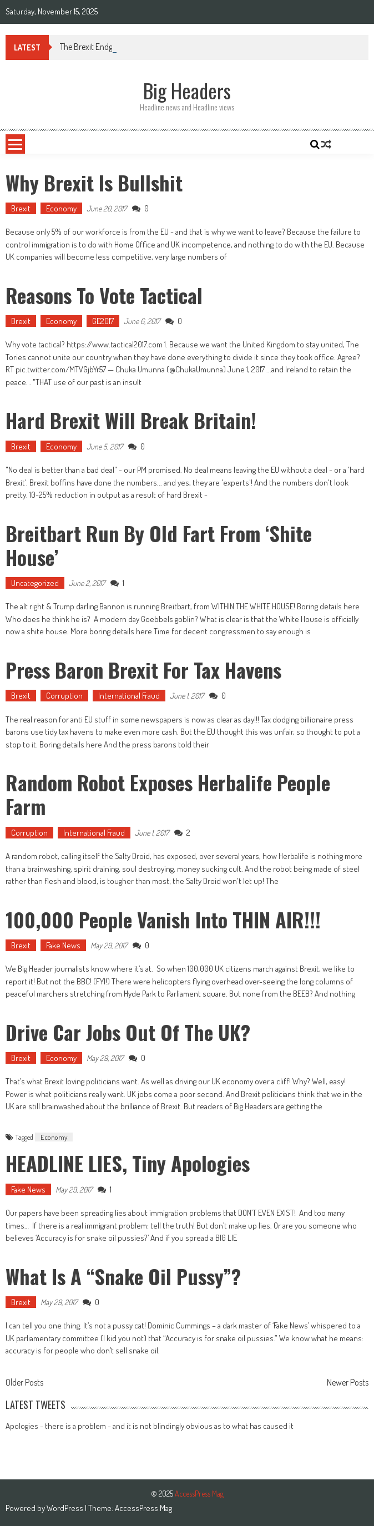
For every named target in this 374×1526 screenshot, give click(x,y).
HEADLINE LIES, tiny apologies (128, 1163)
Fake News (63, 945)
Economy (61, 208)
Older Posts (24, 1383)
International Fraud (129, 695)
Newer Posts (347, 1383)
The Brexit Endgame (94, 46)
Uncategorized (35, 583)
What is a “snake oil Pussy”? (123, 1276)
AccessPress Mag (143, 1508)
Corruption (64, 695)
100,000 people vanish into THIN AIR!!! (163, 919)
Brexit (21, 208)
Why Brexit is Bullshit (94, 182)
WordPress (66, 1508)
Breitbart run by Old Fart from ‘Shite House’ (159, 545)
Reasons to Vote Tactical (104, 295)
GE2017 (103, 321)
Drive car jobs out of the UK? (128, 1032)
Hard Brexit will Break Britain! (131, 419)
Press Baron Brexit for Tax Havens (143, 669)
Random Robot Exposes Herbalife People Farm (168, 794)
